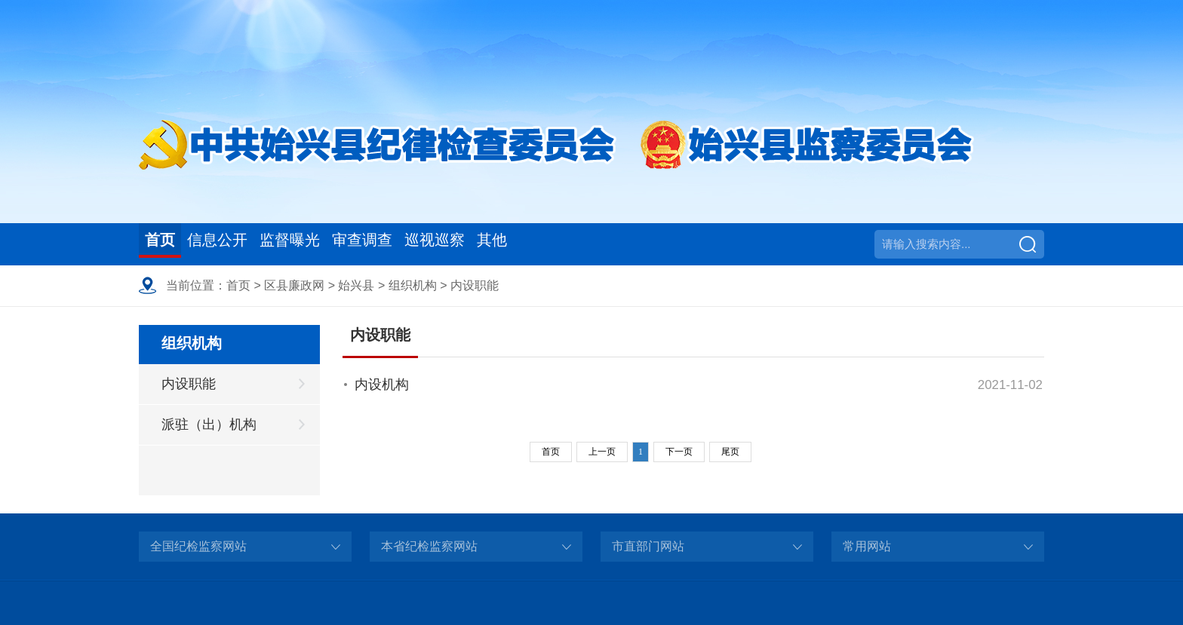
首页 (168, 244)
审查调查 (435, 244)
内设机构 (382, 384)
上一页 (602, 451)
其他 (607, 244)
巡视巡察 (530, 244)
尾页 (730, 451)
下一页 (679, 451)
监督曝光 (340, 244)
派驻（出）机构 (209, 424)
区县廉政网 (294, 285)
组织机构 (413, 285)
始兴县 (356, 285)
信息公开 (245, 244)
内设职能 (474, 285)
